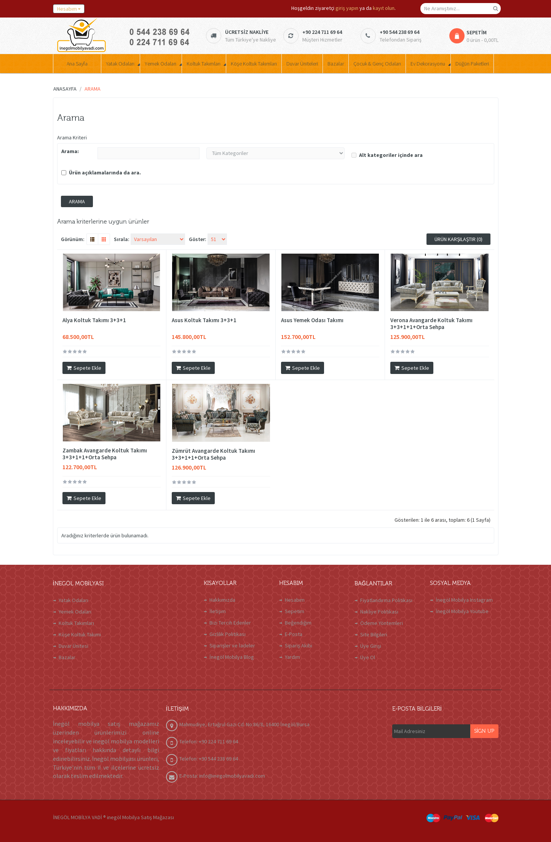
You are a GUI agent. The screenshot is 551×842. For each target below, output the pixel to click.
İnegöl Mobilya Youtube (462, 611)
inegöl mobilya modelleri (126, 741)
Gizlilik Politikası (227, 634)
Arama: (70, 151)
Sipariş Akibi (298, 645)
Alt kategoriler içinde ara (387, 155)
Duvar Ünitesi (73, 645)
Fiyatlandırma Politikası (386, 600)
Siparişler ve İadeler (232, 645)
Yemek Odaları (75, 611)
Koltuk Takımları (76, 623)
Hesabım (295, 599)
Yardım (292, 656)
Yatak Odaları (73, 600)
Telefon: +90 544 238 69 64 (208, 758)
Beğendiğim (298, 622)
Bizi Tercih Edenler (230, 622)
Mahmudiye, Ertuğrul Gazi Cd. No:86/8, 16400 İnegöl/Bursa (244, 724)
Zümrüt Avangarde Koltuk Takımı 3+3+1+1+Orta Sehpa (213, 454)
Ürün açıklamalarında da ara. (101, 172)
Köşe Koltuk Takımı (80, 634)
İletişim (217, 611)
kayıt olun (383, 8)
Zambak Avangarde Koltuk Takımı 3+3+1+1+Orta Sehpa (104, 454)
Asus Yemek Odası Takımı (312, 320)
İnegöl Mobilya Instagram (464, 599)
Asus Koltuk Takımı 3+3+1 (204, 320)
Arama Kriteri (72, 137)
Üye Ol (367, 657)
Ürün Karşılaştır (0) (458, 239)
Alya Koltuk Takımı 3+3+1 (94, 320)
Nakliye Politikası (379, 611)
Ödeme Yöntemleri (381, 623)
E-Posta (293, 634)
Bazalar (67, 657)
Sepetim (294, 611)
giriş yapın (346, 8)
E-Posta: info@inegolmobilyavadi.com (222, 775)
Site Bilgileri (373, 634)
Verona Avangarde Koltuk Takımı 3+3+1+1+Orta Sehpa (431, 324)
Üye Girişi (370, 645)
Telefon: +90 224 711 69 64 (208, 741)
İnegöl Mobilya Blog (231, 656)
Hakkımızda (222, 599)
